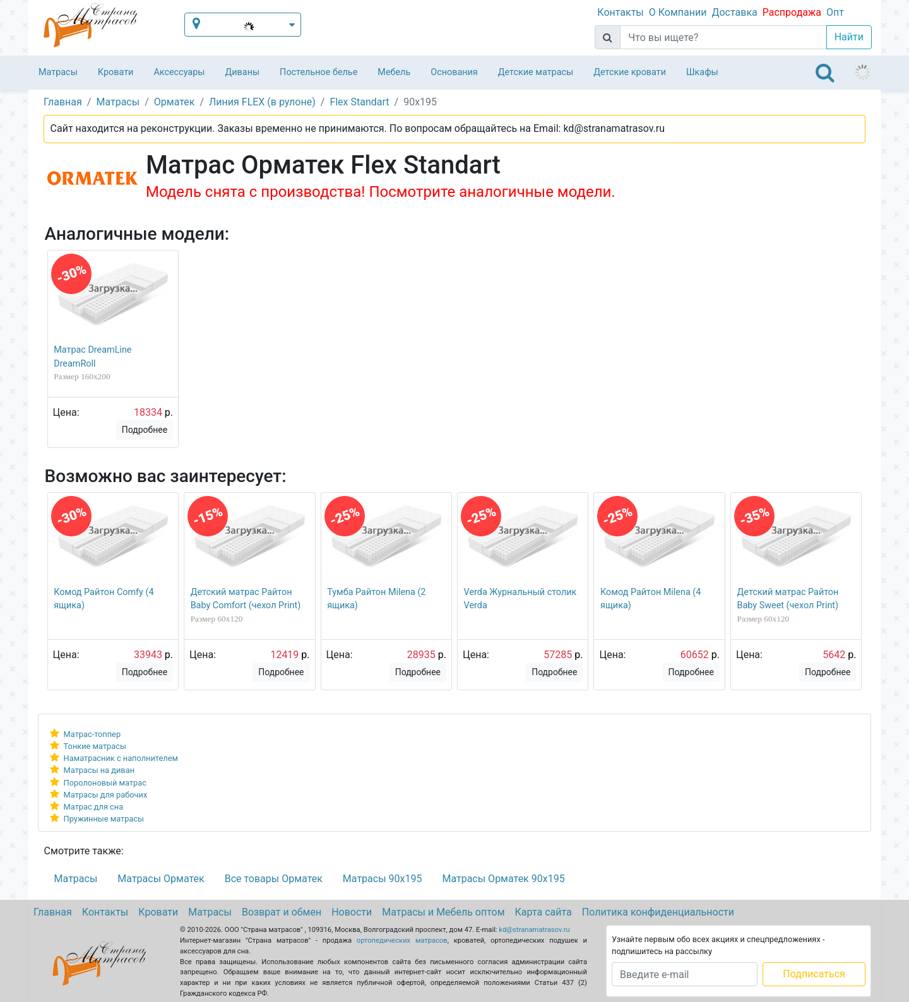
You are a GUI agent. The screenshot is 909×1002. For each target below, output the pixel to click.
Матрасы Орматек (160, 879)
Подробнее (144, 430)
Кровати (116, 72)
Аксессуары (179, 72)
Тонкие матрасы (95, 746)
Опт (835, 12)
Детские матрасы (535, 72)
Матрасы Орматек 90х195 (503, 879)
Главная (52, 912)
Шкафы (702, 72)
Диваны (242, 72)
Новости (351, 912)
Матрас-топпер (92, 734)
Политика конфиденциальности (658, 912)
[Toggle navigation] (825, 72)
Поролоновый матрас (105, 782)
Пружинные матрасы (104, 818)
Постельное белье (318, 72)
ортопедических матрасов (402, 940)
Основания (454, 72)
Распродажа (792, 12)
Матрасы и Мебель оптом (443, 912)
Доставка (734, 12)
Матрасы (58, 72)
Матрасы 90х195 (382, 879)
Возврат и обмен (281, 912)
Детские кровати (629, 72)
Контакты (620, 12)
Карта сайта (543, 912)
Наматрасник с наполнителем (121, 758)
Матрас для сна (94, 806)
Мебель (393, 72)
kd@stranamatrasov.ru (534, 930)
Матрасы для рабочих (106, 794)
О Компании (678, 12)
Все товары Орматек (274, 879)
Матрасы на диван (99, 770)
